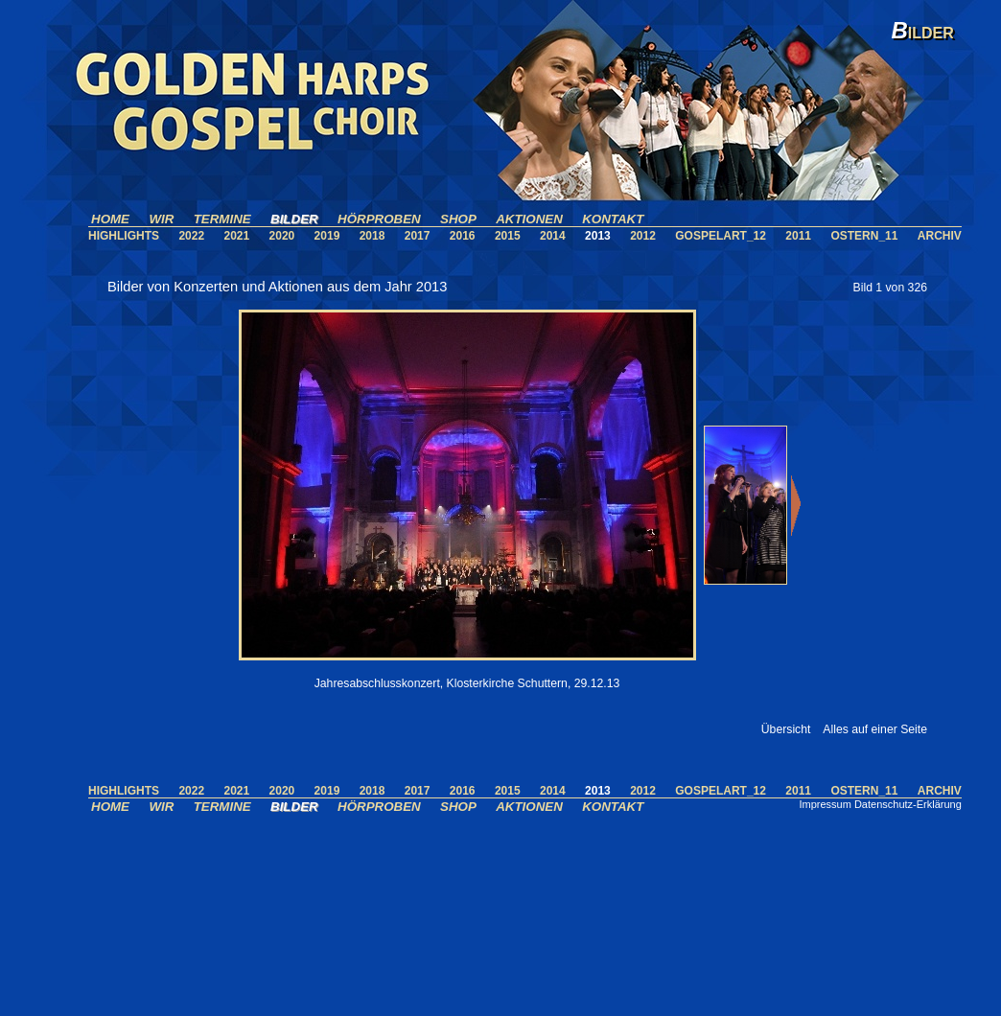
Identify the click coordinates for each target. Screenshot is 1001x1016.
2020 (282, 235)
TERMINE (222, 219)
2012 (643, 235)
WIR (161, 219)
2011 (798, 235)
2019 (327, 235)
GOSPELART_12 (720, 235)
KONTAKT (612, 219)
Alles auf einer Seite (875, 729)
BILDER (294, 219)
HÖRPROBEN (379, 219)
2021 (236, 235)
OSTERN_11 (863, 235)
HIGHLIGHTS (123, 235)
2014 (553, 235)
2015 (508, 235)
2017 (418, 235)
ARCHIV (940, 235)
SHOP (458, 219)
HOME (110, 219)
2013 (598, 235)
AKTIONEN (529, 219)
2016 (463, 235)
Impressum (824, 804)
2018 (372, 235)
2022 (191, 235)
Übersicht (786, 729)
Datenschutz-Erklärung (908, 804)
